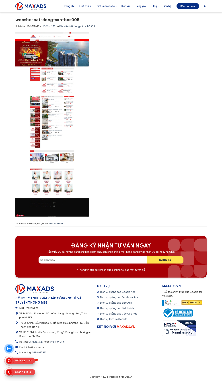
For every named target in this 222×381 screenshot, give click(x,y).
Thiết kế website (106, 6)
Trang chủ (69, 6)
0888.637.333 (39, 352)
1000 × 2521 (49, 26)
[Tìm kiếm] (205, 6)
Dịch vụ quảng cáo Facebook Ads (119, 297)
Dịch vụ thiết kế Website (113, 319)
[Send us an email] (36, 360)
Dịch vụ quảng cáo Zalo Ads (116, 302)
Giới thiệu (85, 6)
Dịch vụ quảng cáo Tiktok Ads (117, 308)
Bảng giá (142, 6)
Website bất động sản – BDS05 (77, 26)
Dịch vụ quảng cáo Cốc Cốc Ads (118, 313)
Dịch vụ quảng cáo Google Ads (117, 292)
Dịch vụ (126, 6)
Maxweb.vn (126, 376)
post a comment (56, 223)
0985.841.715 (57, 341)
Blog (155, 6)
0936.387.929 (36, 341)
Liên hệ (167, 6)
